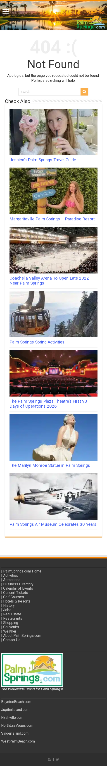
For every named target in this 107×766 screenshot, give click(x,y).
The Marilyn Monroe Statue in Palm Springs (50, 465)
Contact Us (11, 640)
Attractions (11, 580)
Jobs (7, 610)
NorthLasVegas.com (17, 725)
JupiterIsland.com (15, 710)
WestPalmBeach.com (18, 741)
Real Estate (12, 614)
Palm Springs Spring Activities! (38, 342)
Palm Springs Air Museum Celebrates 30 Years (53, 524)
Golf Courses (13, 597)
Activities (10, 575)
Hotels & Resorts (17, 601)
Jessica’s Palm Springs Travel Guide (43, 159)
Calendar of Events (18, 588)
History (9, 605)
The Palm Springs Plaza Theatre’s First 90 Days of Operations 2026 (48, 404)
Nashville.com (12, 717)
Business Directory (18, 584)
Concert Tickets (15, 593)
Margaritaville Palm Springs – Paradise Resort (52, 219)
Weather (9, 631)
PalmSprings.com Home (22, 571)
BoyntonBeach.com (16, 702)
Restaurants (12, 618)
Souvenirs (11, 627)
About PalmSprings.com (22, 635)
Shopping (10, 623)
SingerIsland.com (15, 733)
